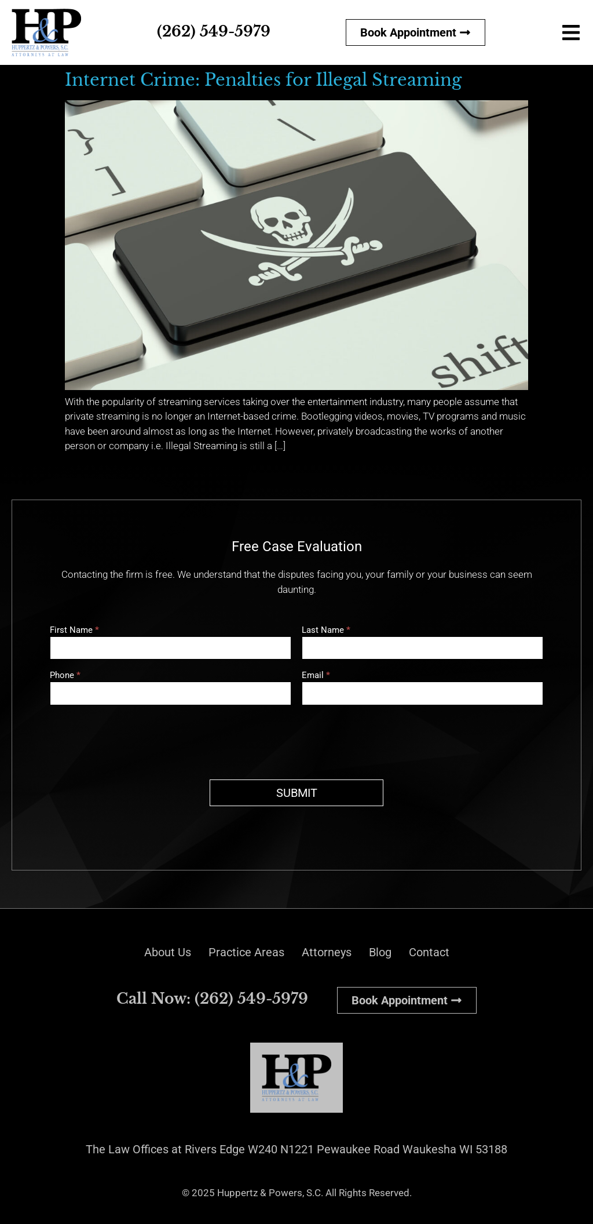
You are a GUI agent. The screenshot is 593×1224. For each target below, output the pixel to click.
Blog (380, 952)
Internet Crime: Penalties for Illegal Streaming (263, 80)
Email (316, 675)
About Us (167, 952)
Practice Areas (246, 952)
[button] (571, 32)
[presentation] (138, 739)
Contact (429, 952)
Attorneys (327, 952)
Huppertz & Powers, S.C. (270, 1192)
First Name (74, 630)
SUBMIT (296, 793)
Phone (65, 675)
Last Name (326, 630)
